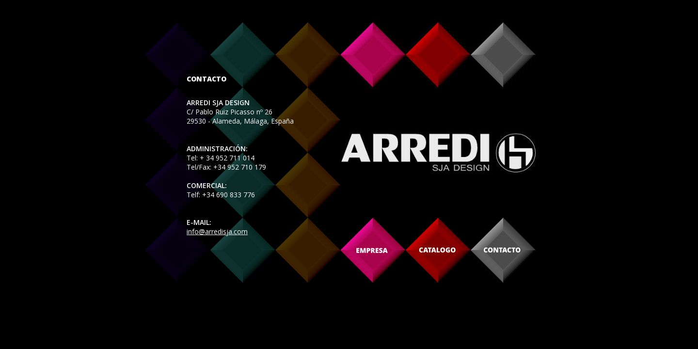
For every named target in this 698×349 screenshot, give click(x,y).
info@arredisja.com (217, 231)
